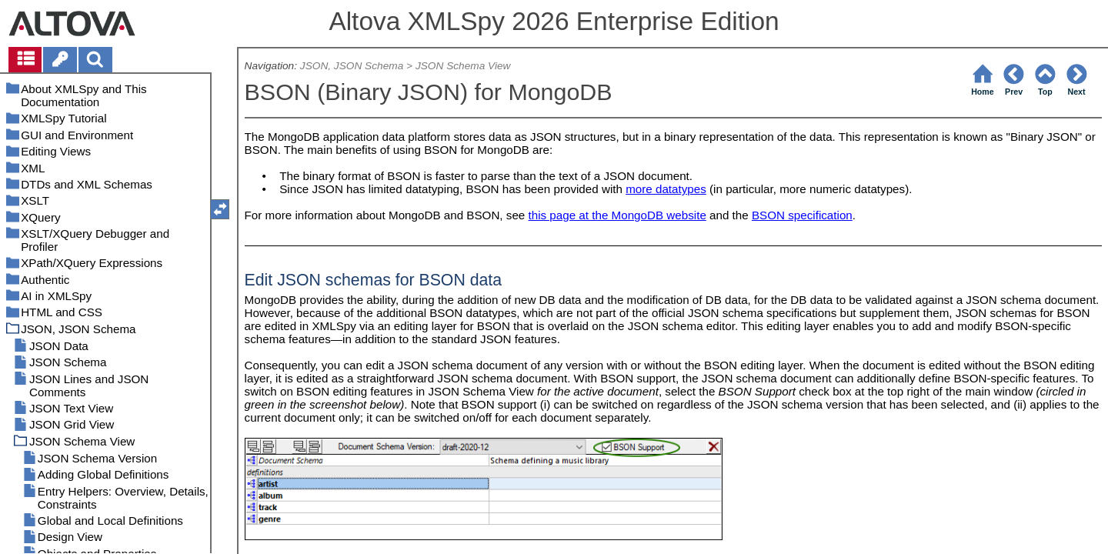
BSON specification (802, 215)
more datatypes (666, 188)
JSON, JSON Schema (351, 66)
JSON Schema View (463, 66)
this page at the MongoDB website (617, 215)
